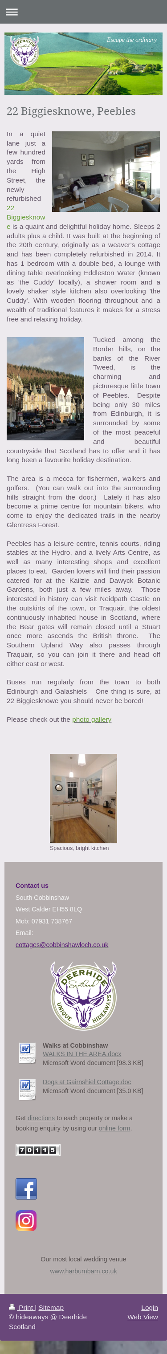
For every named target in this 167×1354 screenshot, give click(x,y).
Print (22, 1307)
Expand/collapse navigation (83, 11)
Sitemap (50, 1307)
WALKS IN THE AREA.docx (82, 1053)
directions (41, 1118)
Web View (142, 1317)
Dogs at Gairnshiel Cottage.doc (87, 1082)
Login (149, 1307)
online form (114, 1128)
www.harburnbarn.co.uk (83, 1271)
